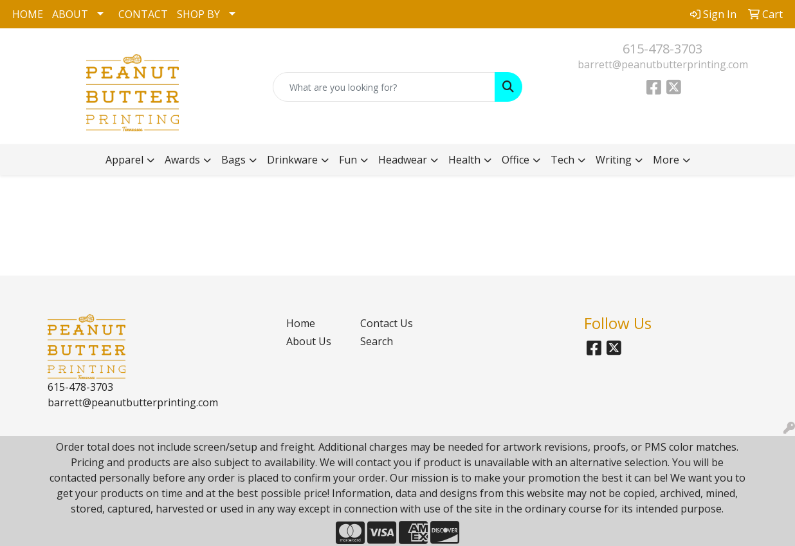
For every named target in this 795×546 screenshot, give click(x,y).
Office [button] (515, 160)
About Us (308, 341)
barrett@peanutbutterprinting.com (663, 64)
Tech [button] (562, 160)
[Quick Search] (384, 87)
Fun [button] (348, 160)
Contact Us (386, 323)
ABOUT (70, 14)
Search (376, 341)
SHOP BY (198, 14)
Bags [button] (233, 160)
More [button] (666, 160)
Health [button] (464, 160)
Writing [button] (614, 160)
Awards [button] (182, 160)
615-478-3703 (662, 48)
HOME (27, 14)
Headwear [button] (402, 160)
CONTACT (143, 14)
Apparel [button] (124, 160)
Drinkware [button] (292, 160)
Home (300, 323)
